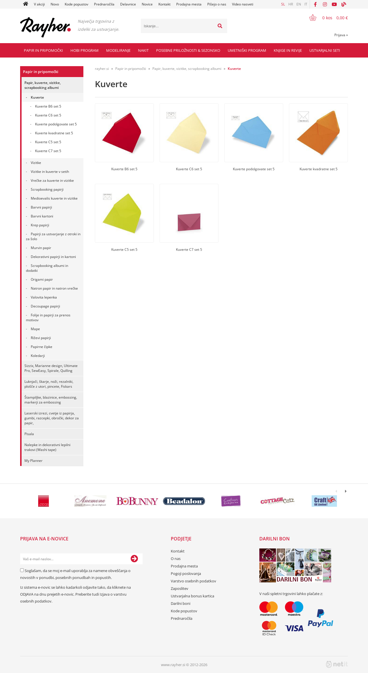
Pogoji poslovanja (186, 573)
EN (298, 4)
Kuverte (37, 97)
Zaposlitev (179, 588)
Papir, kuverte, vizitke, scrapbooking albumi (42, 85)
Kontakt (164, 4)
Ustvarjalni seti (324, 50)
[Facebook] (315, 4)
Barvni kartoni (42, 216)
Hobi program (84, 50)
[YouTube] (334, 4)
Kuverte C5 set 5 (48, 141)
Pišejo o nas (216, 4)
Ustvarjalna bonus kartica (192, 596)
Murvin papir (41, 247)
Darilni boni (180, 603)
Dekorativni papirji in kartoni (53, 256)
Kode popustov (76, 4)
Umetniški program (247, 50)
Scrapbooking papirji (47, 189)
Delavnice (128, 4)
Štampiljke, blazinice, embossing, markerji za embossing (50, 400)
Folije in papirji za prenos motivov (48, 317)
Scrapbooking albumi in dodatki (47, 268)
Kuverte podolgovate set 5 (56, 124)
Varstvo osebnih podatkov (193, 581)
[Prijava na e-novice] (134, 558)
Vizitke (36, 162)
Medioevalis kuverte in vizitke (54, 198)
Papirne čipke (41, 346)
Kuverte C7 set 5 (48, 150)
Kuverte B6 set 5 (48, 106)
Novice (147, 4)
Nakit (143, 50)
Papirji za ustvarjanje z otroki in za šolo (53, 236)
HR (290, 4)
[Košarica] (325, 17)
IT (305, 4)
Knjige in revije (288, 50)
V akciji (39, 4)
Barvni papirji (41, 207)
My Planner (33, 460)
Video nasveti (242, 4)
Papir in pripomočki (43, 50)
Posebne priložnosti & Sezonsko (188, 50)
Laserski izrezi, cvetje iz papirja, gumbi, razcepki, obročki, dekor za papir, (51, 418)
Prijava (341, 34)
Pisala (29, 433)
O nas (176, 558)
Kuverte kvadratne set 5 (54, 133)
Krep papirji (40, 225)
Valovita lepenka (44, 297)
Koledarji (38, 355)
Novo (55, 4)
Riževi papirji (41, 337)
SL (283, 4)
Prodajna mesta (189, 4)
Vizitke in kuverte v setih (50, 171)
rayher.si (102, 68)
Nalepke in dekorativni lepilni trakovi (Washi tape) (47, 447)
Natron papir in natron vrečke (54, 288)
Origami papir (42, 279)
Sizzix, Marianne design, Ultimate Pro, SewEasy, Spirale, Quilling (51, 368)
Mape (35, 328)
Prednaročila (104, 4)
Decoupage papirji (45, 306)
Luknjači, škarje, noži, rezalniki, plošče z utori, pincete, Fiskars (48, 384)
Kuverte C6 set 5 (48, 115)
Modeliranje (118, 50)
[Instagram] (325, 4)
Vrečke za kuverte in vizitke (52, 180)
